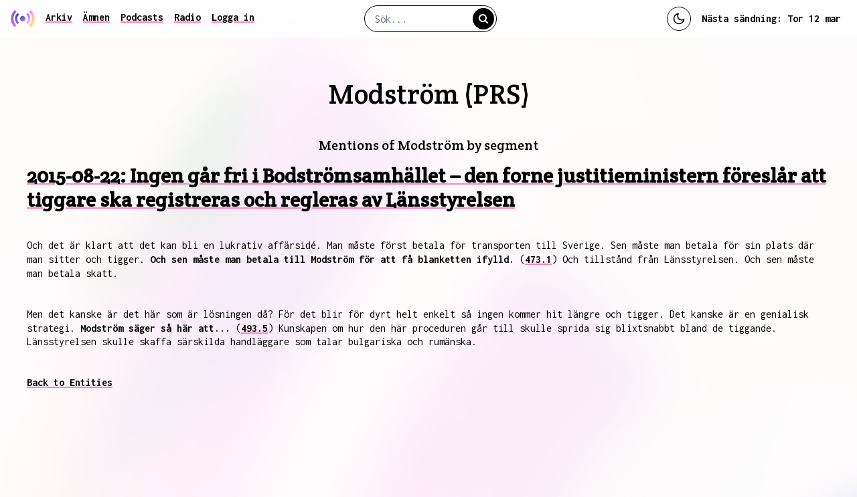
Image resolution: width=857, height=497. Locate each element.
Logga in (233, 17)
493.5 (254, 328)
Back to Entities (69, 382)
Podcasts (142, 17)
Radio (187, 17)
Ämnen (96, 17)
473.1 (538, 259)
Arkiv (59, 17)
